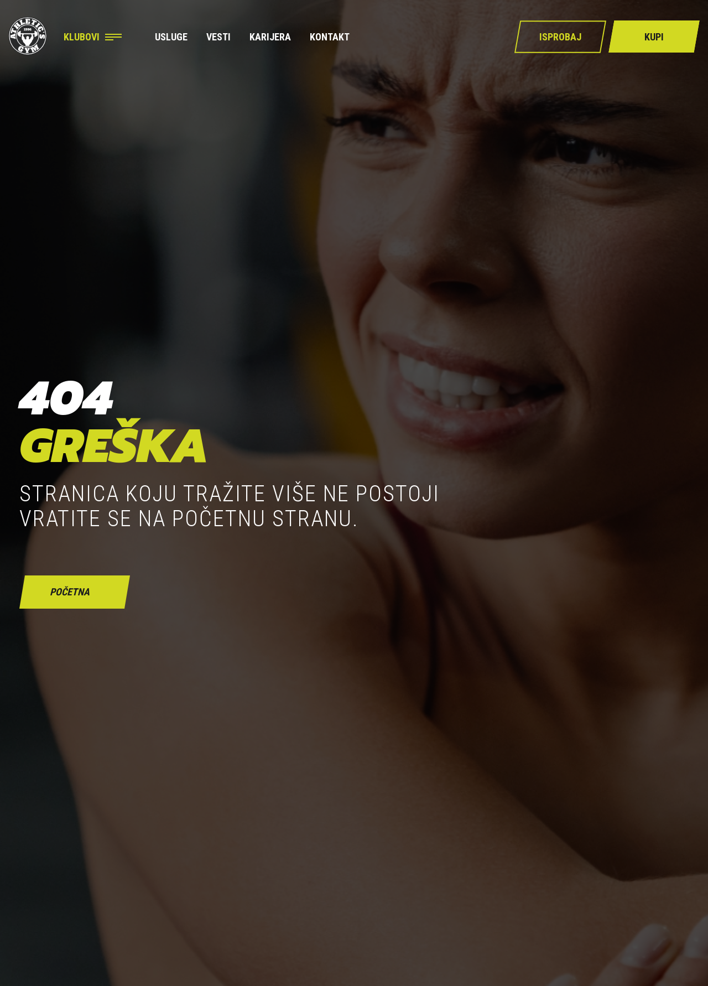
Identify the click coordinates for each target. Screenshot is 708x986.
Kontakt (330, 37)
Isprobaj (560, 37)
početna (70, 592)
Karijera (270, 37)
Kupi (654, 37)
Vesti (218, 37)
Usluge (171, 37)
